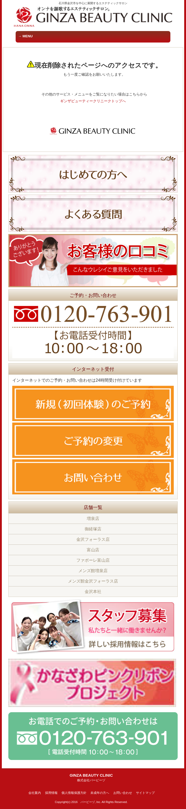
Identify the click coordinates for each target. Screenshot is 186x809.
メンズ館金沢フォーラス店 (93, 581)
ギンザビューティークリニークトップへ (93, 101)
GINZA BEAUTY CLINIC (91, 777)
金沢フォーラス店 (93, 539)
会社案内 (34, 793)
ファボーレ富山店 (93, 560)
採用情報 (51, 793)
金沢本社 (93, 591)
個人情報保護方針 (73, 793)
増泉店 (93, 518)
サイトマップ (145, 793)
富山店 (93, 550)
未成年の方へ (99, 793)
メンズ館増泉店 (93, 570)
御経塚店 (93, 529)
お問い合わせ (122, 793)
